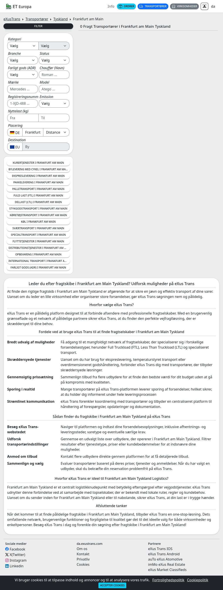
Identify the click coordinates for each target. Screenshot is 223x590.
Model (44, 82)
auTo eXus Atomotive (165, 559)
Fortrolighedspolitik (168, 580)
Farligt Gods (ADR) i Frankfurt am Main (38, 267)
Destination (17, 140)
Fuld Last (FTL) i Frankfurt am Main (38, 195)
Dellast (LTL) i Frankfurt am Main (38, 202)
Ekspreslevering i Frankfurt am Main (38, 176)
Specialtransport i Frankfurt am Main (38, 235)
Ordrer (126, 6)
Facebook (17, 549)
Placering (15, 125)
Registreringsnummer (25, 96)
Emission (46, 96)
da (213, 6)
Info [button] (111, 6)
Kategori (14, 39)
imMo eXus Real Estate (166, 564)
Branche (14, 53)
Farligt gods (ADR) (22, 67)
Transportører (152, 6)
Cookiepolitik (197, 580)
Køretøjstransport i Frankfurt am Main (38, 215)
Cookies (83, 564)
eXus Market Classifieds (167, 569)
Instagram (18, 560)
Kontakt (83, 554)
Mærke (13, 82)
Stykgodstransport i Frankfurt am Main (38, 208)
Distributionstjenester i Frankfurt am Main (39, 248)
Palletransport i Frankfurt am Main (38, 189)
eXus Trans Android (164, 554)
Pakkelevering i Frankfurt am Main (38, 182)
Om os (82, 548)
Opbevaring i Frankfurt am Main (38, 254)
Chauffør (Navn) (52, 67)
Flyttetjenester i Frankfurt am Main (38, 241)
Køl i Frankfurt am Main (38, 222)
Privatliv (83, 559)
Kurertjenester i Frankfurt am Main (38, 163)
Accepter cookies (112, 585)
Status (44, 53)
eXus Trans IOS (160, 548)
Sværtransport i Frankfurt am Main (38, 228)
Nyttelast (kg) (18, 111)
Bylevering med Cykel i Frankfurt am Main (38, 169)
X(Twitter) (17, 554)
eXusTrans (11, 19)
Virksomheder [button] (184, 6)
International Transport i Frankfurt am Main (39, 261)
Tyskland (60, 19)
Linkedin (17, 566)
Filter (38, 26)
